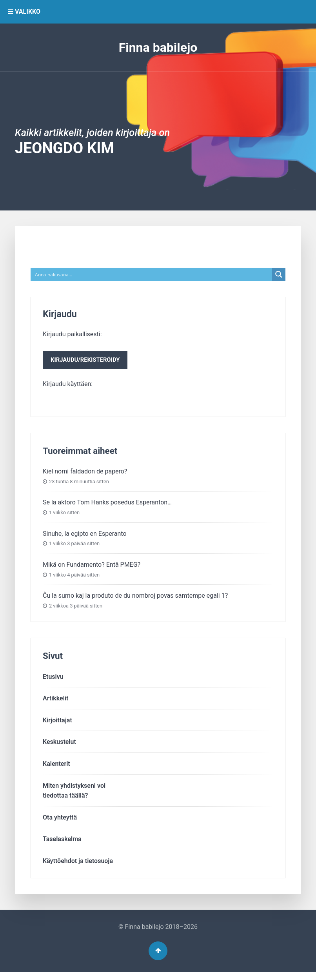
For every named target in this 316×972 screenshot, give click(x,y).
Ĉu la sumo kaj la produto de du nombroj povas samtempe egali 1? (135, 595)
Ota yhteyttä (60, 817)
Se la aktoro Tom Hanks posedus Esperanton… (107, 502)
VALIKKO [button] (24, 11)
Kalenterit (56, 763)
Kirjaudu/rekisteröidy (85, 359)
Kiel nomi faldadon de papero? (85, 471)
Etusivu (53, 676)
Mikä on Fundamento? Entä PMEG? (91, 564)
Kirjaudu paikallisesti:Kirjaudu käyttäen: (85, 359)
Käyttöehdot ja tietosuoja (78, 861)
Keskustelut (59, 741)
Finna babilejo (158, 47)
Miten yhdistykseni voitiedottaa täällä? (74, 791)
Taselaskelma (62, 839)
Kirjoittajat (57, 720)
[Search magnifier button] (278, 274)
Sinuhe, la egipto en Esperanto (85, 533)
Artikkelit (55, 698)
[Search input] (152, 274)
